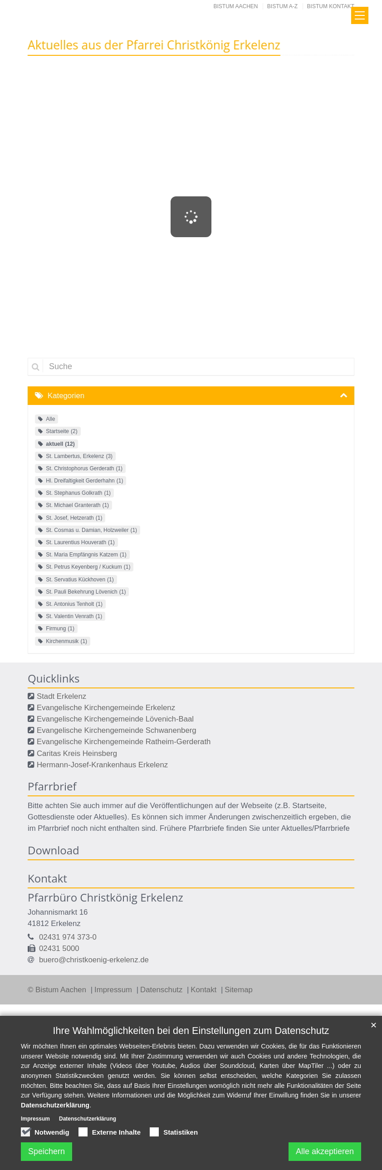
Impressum (114, 989)
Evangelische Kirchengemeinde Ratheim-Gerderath (124, 741)
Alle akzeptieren (325, 1151)
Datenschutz (162, 989)
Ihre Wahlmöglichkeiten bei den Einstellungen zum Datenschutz (191, 1030)
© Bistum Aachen (58, 989)
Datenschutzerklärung (55, 1105)
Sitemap (239, 989)
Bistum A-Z (282, 6)
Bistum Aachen (236, 6)
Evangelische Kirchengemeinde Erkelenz (106, 707)
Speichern (46, 1151)
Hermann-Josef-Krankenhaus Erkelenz (102, 764)
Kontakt (205, 989)
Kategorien (66, 395)
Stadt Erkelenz (61, 696)
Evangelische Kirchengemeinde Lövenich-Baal (115, 719)
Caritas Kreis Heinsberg (77, 753)
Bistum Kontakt (330, 6)
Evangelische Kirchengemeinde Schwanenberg (116, 730)
